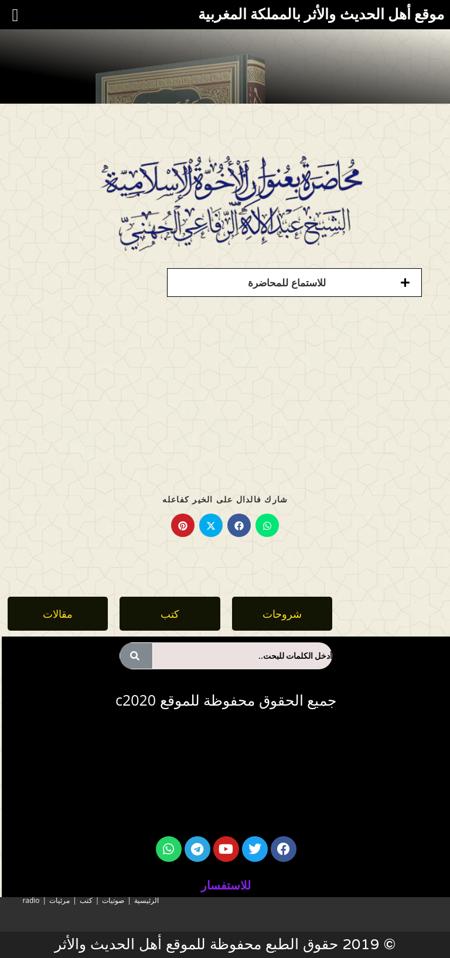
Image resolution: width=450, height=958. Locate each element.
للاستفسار (226, 885)
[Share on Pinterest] (183, 525)
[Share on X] (211, 525)
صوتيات (113, 900)
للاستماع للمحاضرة (286, 282)
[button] (294, 282)
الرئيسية (146, 900)
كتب (86, 900)
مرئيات (59, 900)
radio (30, 900)
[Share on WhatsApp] (267, 525)
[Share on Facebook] (239, 525)
